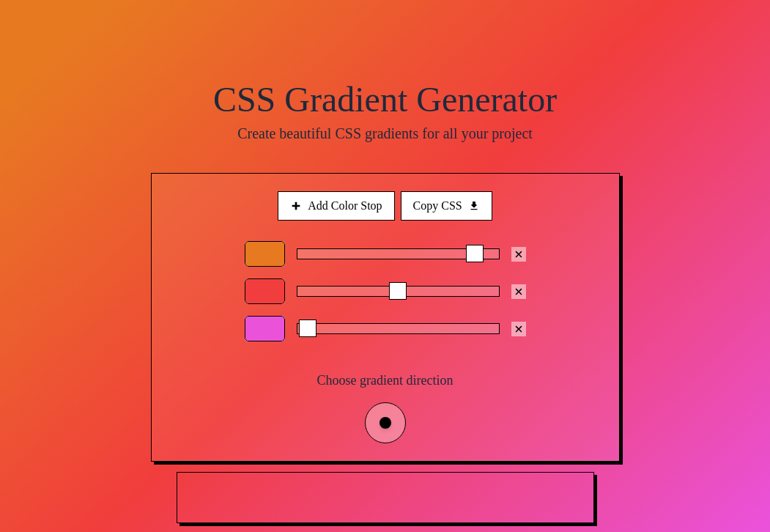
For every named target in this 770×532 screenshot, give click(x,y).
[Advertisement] (386, 498)
